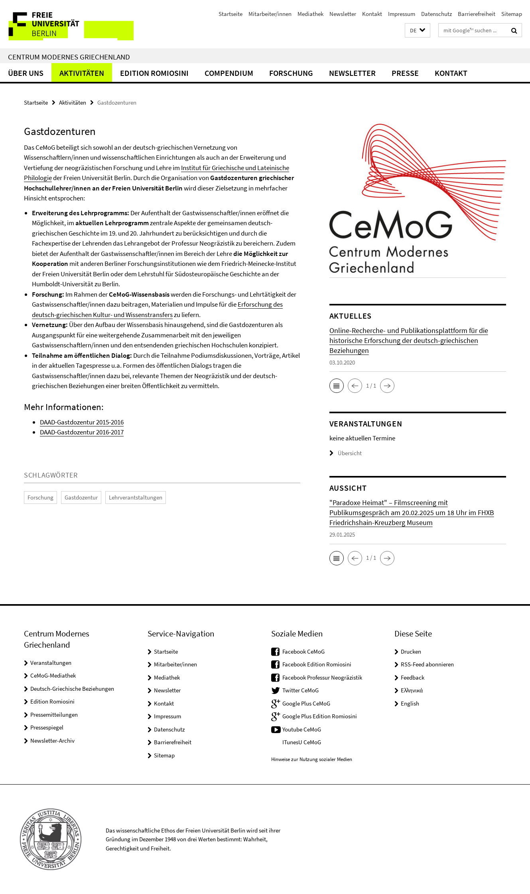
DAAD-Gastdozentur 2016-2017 (82, 432)
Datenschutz (436, 14)
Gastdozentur (81, 497)
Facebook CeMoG (303, 651)
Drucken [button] (411, 651)
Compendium (229, 73)
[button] (417, 30)
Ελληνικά (412, 690)
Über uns (25, 73)
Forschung (291, 73)
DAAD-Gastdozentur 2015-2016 (82, 422)
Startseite (230, 14)
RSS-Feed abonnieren (427, 664)
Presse (405, 73)
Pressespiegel (46, 727)
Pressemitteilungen (54, 714)
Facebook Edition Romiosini (316, 664)
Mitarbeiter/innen (270, 14)
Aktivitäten (81, 73)
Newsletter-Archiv (52, 740)
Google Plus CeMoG (306, 703)
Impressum (401, 14)
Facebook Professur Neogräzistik (322, 677)
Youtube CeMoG (301, 729)
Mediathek (310, 14)
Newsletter (342, 14)
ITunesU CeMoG (301, 742)
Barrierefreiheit (476, 14)
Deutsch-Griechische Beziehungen (72, 688)
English (410, 703)
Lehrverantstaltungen (135, 497)
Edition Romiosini (154, 73)
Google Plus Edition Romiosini (319, 716)
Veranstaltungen (50, 662)
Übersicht (345, 453)
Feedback (412, 677)
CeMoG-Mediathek (53, 675)
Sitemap (511, 14)
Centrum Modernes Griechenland (69, 56)
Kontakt (372, 14)
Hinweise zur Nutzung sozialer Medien (311, 759)
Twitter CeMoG (300, 690)
